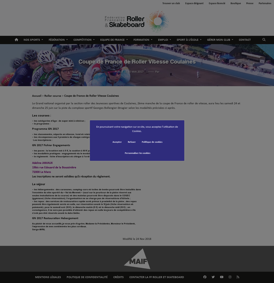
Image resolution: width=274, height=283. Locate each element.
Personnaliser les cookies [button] (137, 153)
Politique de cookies (152, 142)
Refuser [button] (132, 142)
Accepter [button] (117, 142)
